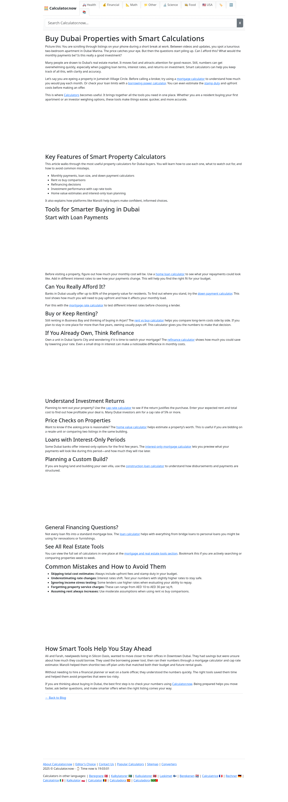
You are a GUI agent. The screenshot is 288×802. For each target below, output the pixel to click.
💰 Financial (111, 5)
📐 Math (131, 5)
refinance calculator (181, 340)
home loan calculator (170, 274)
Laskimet (166, 776)
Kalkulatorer (143, 776)
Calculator (95, 780)
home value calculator (131, 427)
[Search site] (141, 23)
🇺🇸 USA (207, 5)
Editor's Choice (85, 764)
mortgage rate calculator (86, 305)
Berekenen (187, 776)
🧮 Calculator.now (60, 8)
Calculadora (118, 780)
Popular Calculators (130, 764)
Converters (169, 764)
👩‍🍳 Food (190, 5)
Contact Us (106, 764)
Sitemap (153, 764)
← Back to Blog (55, 698)
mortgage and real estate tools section (151, 553)
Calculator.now (182, 684)
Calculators (71, 95)
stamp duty (212, 83)
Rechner (231, 776)
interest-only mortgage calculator (168, 447)
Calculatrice (210, 776)
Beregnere (96, 776)
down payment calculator (215, 294)
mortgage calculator (191, 79)
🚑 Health (89, 5)
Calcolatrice (51, 780)
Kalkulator (73, 780)
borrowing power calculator (147, 83)
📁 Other (150, 5)
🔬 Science (170, 5)
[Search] (240, 23)
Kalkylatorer (119, 776)
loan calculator (130, 534)
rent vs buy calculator (149, 320)
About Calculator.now (57, 764)
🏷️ (221, 5)
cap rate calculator (118, 408)
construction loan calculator (145, 466)
